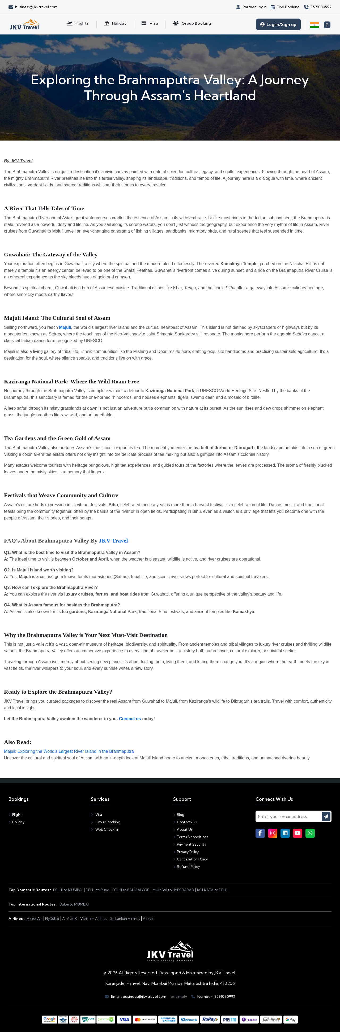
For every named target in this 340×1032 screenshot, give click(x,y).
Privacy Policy (186, 852)
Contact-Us (185, 822)
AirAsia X (69, 918)
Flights (15, 814)
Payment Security (189, 844)
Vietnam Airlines (93, 918)
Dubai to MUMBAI (74, 904)
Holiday (16, 822)
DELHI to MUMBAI (68, 890)
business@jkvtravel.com (144, 996)
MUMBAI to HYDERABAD (173, 890)
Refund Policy (186, 866)
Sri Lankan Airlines (125, 918)
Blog (178, 814)
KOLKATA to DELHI (212, 890)
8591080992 (224, 996)
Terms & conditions (190, 837)
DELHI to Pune (97, 890)
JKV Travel (113, 540)
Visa (96, 814)
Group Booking (105, 822)
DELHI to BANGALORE (130, 890)
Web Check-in (105, 829)
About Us (182, 829)
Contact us (130, 718)
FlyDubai (52, 918)
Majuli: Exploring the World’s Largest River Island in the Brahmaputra (69, 751)
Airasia (148, 918)
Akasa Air (34, 918)
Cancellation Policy (190, 859)
